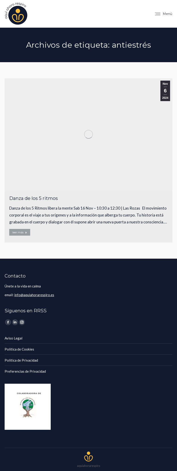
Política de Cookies (19, 349)
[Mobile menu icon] (163, 14)
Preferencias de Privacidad (25, 371)
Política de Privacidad (21, 360)
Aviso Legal (13, 338)
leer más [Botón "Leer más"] (19, 232)
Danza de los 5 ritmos (33, 198)
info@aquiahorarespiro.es (34, 295)
